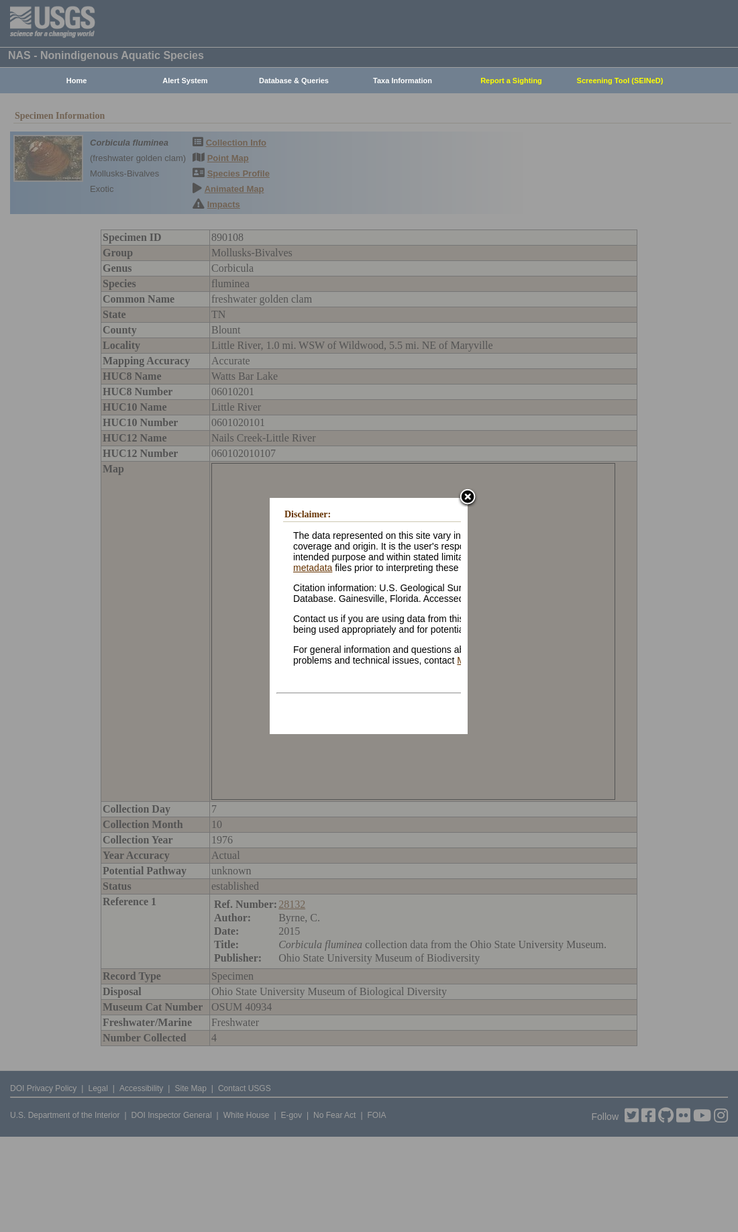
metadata (312, 567)
